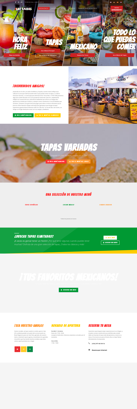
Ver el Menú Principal (47, 51)
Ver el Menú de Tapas (120, 55)
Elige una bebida (14, 55)
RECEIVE (117, 9)
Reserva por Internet (99, 350)
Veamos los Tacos (82, 55)
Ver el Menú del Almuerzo (47, 55)
